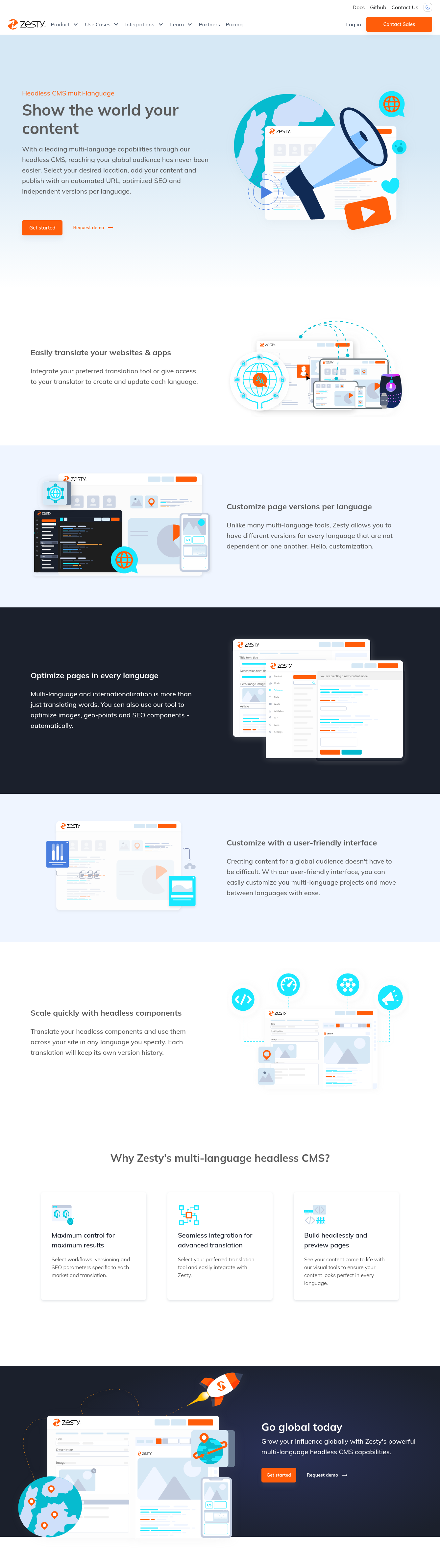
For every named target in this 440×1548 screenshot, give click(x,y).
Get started (42, 227)
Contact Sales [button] (399, 24)
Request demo (94, 227)
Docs (359, 7)
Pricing (234, 24)
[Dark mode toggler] (428, 7)
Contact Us (405, 7)
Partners (209, 24)
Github (378, 7)
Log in (353, 24)
